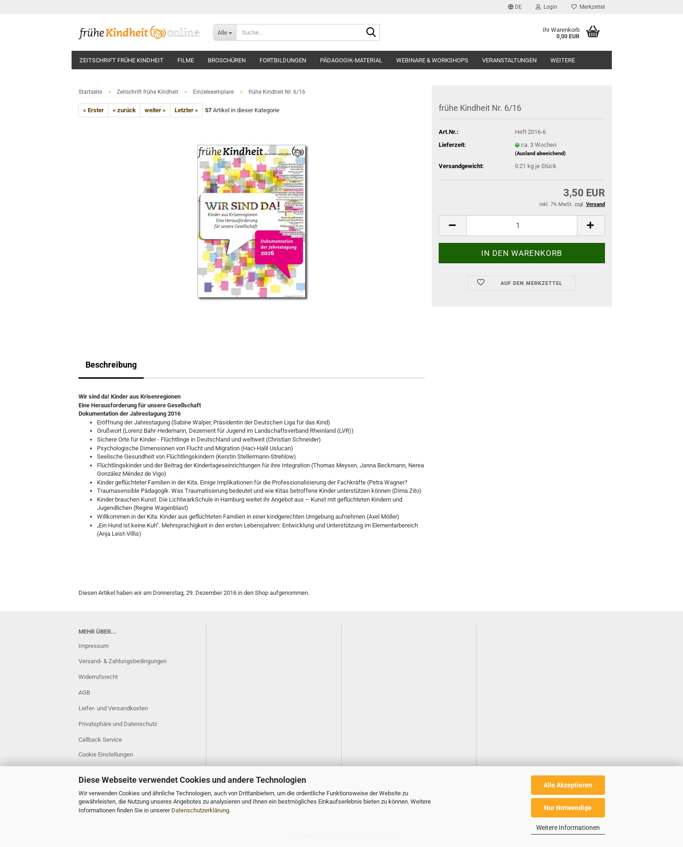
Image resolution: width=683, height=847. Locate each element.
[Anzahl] (521, 225)
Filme (185, 60)
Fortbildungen (283, 60)
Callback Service (100, 739)
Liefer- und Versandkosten (113, 708)
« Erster (93, 110)
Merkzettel (588, 7)
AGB (84, 692)
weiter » (155, 110)
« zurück (124, 110)
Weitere (562, 60)
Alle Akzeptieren (568, 785)
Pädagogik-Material (351, 60)
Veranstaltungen (509, 60)
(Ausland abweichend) (540, 154)
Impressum (94, 645)
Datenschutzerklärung (200, 810)
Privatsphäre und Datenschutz (118, 723)
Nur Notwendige (568, 807)
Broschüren (227, 60)
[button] (515, 7)
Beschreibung (111, 364)
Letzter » (186, 110)
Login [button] (546, 7)
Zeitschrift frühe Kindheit (121, 60)
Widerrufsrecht (98, 676)
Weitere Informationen (568, 827)
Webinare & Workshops (432, 60)
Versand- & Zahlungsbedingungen (123, 661)
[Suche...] (224, 32)
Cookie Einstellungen (106, 754)
